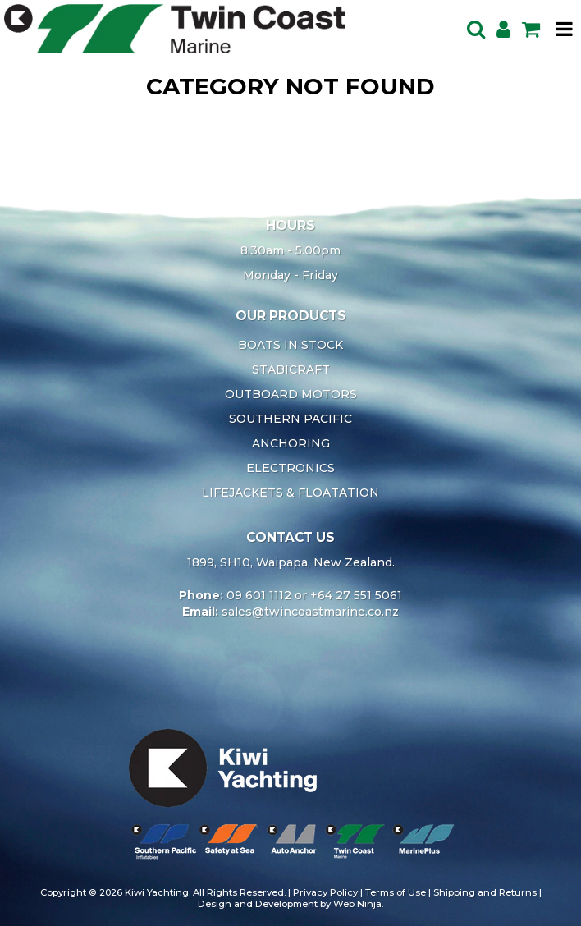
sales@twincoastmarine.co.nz (310, 611)
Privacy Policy (325, 892)
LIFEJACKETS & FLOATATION (290, 492)
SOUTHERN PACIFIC (290, 418)
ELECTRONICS (290, 468)
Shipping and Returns (485, 892)
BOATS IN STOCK (290, 344)
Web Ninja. (358, 904)
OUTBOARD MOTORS (291, 394)
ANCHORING (291, 443)
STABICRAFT (291, 369)
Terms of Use (395, 892)
